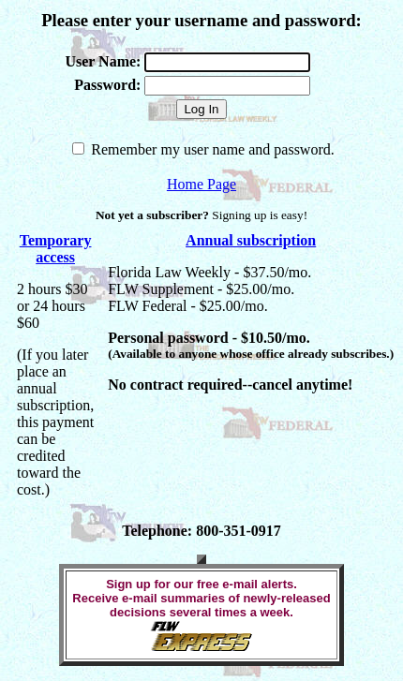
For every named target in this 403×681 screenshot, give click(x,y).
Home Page (201, 184)
